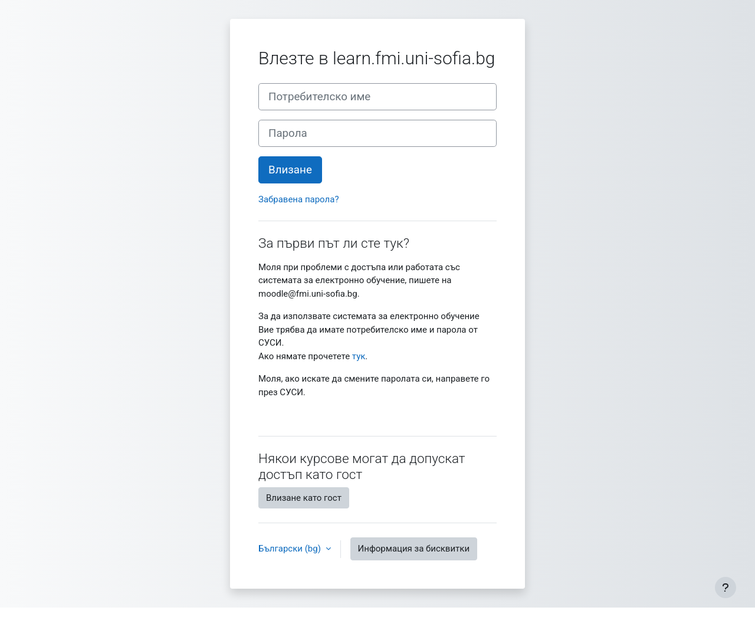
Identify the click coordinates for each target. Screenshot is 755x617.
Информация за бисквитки (414, 548)
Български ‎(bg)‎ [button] (290, 548)
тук (359, 356)
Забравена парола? (298, 199)
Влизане (290, 169)
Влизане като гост (304, 498)
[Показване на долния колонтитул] (725, 587)
